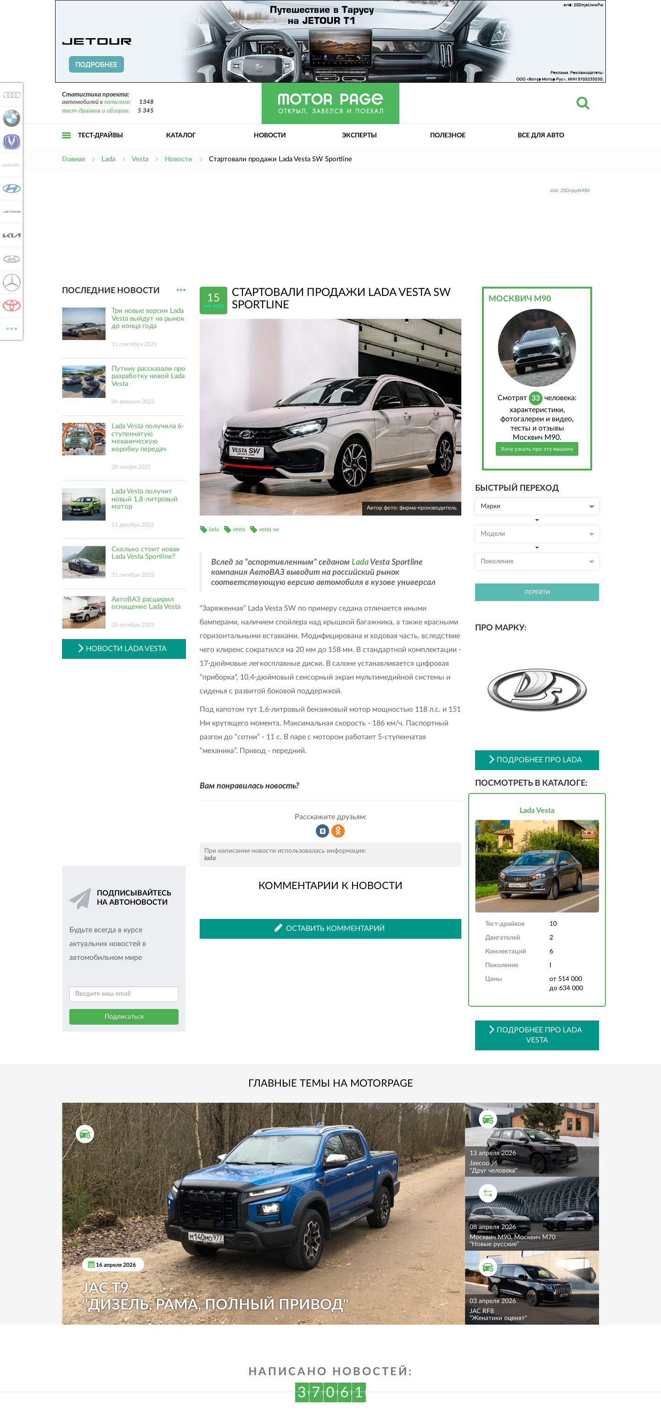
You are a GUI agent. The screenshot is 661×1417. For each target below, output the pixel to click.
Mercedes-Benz (10, 282)
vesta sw (269, 529)
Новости (270, 135)
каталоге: (117, 102)
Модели (537, 534)
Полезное (447, 135)
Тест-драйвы (100, 135)
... (181, 290)
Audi (10, 94)
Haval (10, 165)
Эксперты (359, 135)
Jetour (10, 212)
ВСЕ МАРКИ (10, 327)
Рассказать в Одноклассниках (338, 831)
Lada (360, 562)
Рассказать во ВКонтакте (323, 831)
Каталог (181, 135)
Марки (537, 506)
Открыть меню (66, 145)
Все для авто (541, 135)
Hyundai (10, 188)
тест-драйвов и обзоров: (95, 111)
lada (214, 529)
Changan (10, 141)
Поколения (537, 561)
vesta (239, 529)
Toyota (10, 305)
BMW (10, 118)
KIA (10, 235)
